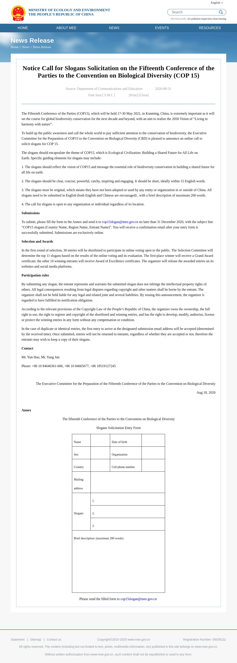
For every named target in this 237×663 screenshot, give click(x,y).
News (26, 47)
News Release (42, 47)
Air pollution (194, 18)
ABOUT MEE (66, 28)
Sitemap (35, 639)
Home (15, 47)
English (215, 2)
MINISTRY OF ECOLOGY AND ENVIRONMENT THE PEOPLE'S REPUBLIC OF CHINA (69, 12)
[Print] (134, 95)
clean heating (219, 18)
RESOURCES (210, 28)
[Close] (144, 95)
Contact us (54, 639)
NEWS (114, 28)
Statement (18, 639)
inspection (206, 18)
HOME (23, 28)
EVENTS (162, 28)
